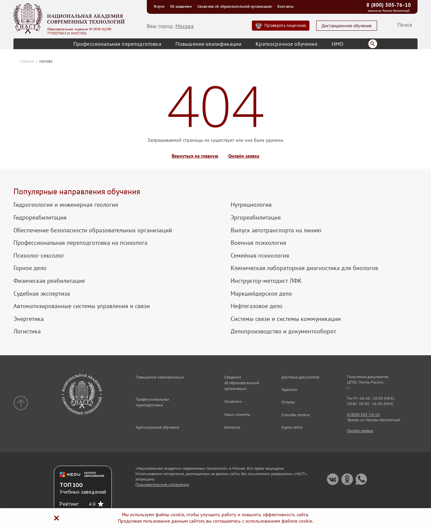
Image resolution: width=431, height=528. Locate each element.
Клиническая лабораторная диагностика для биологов (304, 268)
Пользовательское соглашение (162, 484)
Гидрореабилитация (40, 217)
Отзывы (288, 401)
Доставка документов (300, 377)
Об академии (182, 6)
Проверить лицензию (285, 25)
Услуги (160, 6)
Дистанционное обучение (347, 26)
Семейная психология (260, 255)
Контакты (285, 6)
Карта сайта (291, 427)
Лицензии (233, 401)
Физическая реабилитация (49, 281)
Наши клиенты (237, 414)
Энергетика (28, 319)
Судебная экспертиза (41, 293)
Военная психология (258, 242)
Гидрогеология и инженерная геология (65, 204)
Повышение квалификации (208, 43)
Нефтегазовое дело (257, 306)
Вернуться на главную (195, 156)
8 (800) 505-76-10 (388, 4)
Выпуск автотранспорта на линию (276, 230)
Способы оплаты (295, 414)
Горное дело (29, 268)
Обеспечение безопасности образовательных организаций (92, 230)
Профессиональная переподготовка (117, 43)
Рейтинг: (69, 504)
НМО (337, 43)
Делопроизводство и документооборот (283, 331)
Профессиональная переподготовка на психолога (80, 242)
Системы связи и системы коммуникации (286, 319)
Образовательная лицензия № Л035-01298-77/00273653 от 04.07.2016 (79, 31)
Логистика (27, 331)
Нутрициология (251, 204)
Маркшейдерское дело (261, 293)
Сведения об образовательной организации (235, 6)
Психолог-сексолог (38, 255)
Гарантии (289, 389)
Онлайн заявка (243, 156)
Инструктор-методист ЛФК (266, 281)
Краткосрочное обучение (287, 43)
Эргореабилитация (256, 217)
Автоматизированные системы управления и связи (81, 306)
